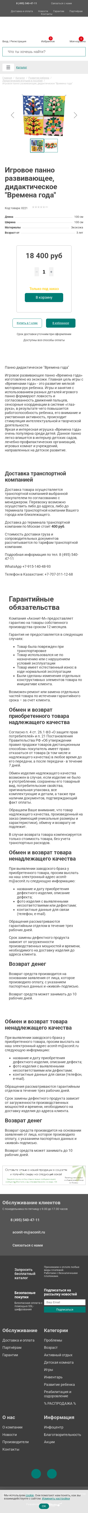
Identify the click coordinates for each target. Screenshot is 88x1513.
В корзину (44, 297)
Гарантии (58, 11)
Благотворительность (62, 1434)
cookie (30, 1495)
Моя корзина (78, 40)
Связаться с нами (61, 3)
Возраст (51, 1347)
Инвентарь (53, 1377)
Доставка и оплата (22, 11)
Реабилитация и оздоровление (57, 1394)
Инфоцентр (53, 1427)
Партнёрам (76, 11)
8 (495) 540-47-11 (25, 1220)
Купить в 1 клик (27, 323)
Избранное (48, 40)
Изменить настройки (56, 1498)
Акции (49, 1442)
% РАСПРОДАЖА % (60, 1403)
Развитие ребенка (59, 1384)
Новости (43, 11)
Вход (5, 41)
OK (44, 1506)
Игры (48, 1369)
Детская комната (59, 1362)
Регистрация (18, 41)
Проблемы (53, 1340)
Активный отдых (58, 1355)
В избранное (60, 323)
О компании (12, 1427)
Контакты (46, 14)
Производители (15, 1442)
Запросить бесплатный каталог (25, 1273)
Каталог (21, 67)
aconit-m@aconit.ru (29, 1232)
